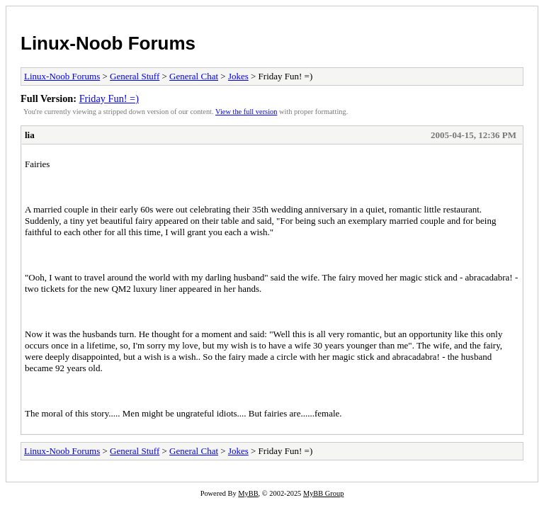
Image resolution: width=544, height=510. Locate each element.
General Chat (193, 76)
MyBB (248, 493)
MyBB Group (323, 493)
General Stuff (134, 76)
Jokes (238, 76)
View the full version (246, 111)
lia (30, 135)
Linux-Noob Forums (108, 43)
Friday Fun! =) (109, 98)
